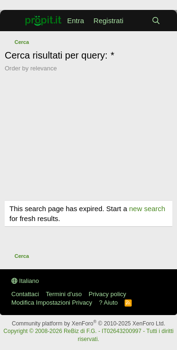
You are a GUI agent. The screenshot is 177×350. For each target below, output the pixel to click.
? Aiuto (108, 302)
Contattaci (25, 294)
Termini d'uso (64, 294)
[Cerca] (156, 20)
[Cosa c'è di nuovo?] (137, 20)
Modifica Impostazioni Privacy (51, 302)
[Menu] (11, 20)
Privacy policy (107, 294)
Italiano (25, 280)
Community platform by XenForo (88, 323)
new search (147, 209)
